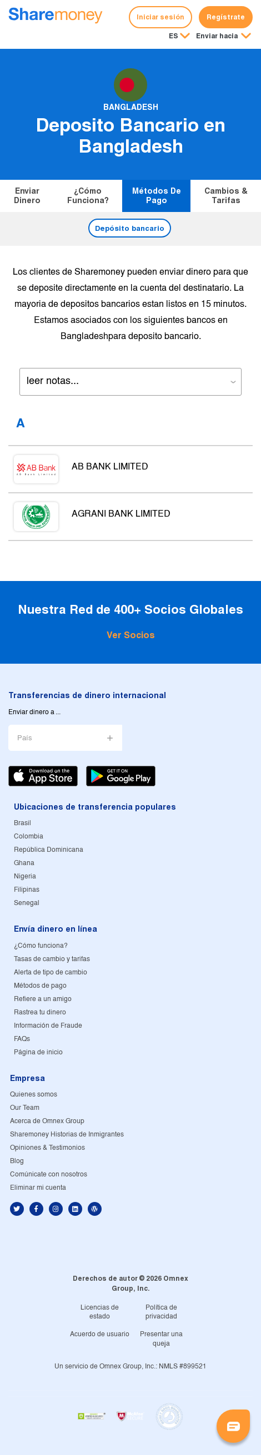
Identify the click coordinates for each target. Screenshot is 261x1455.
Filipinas (26, 890)
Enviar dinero (27, 195)
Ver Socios (131, 635)
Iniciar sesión (160, 17)
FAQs (22, 1039)
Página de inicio (38, 1052)
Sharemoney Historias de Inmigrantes (67, 1134)
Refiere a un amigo (43, 999)
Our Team (24, 1108)
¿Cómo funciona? (88, 195)
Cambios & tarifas (226, 195)
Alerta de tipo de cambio (50, 972)
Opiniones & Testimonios (47, 1148)
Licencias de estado (100, 1312)
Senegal (26, 903)
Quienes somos (33, 1094)
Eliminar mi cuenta (38, 1188)
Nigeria (25, 876)
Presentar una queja (161, 1339)
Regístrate (226, 17)
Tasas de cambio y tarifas (52, 959)
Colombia (28, 836)
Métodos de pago (156, 195)
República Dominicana (48, 850)
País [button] (24, 738)
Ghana (24, 863)
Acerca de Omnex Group (47, 1121)
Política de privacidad (161, 1312)
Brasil (22, 823)
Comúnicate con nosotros (48, 1174)
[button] (223, 36)
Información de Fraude (48, 1025)
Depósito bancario (129, 228)
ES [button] (173, 36)
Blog (17, 1161)
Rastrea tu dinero (40, 1012)
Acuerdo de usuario (99, 1334)
